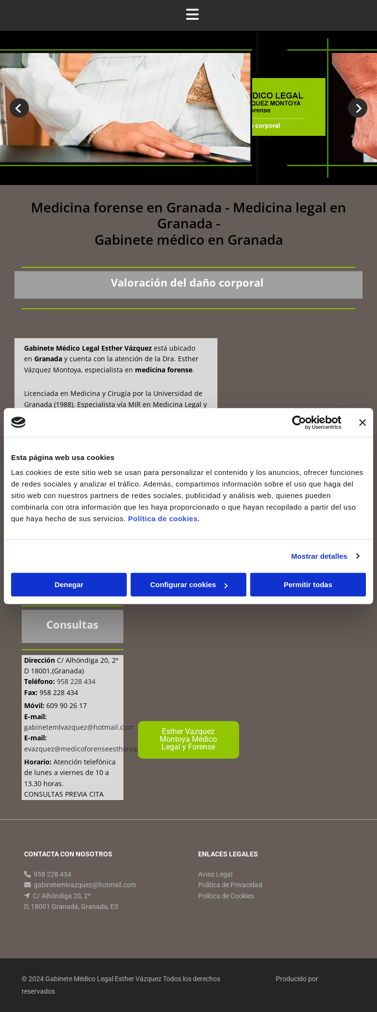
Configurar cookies (189, 584)
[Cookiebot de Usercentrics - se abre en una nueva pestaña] (299, 422)
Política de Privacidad (230, 885)
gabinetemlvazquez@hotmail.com (85, 885)
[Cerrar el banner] (362, 422)
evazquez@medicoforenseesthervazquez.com (98, 748)
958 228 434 (52, 874)
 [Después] (357, 108)
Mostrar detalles (319, 556)
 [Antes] (19, 108)
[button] (189, 740)
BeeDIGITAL (337, 979)
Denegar (68, 584)
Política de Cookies (226, 896)
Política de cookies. (164, 518)
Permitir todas (307, 584)
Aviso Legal (215, 874)
